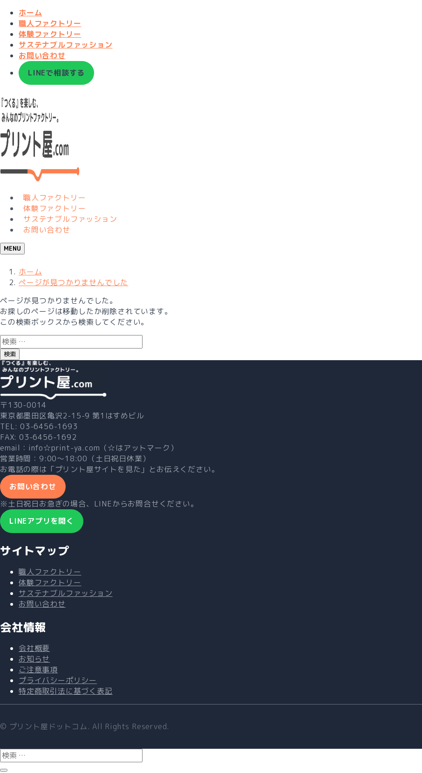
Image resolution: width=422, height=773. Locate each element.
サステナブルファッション (66, 45)
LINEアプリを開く (41, 521)
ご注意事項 (38, 669)
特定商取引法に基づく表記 (66, 691)
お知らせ (34, 659)
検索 (10, 354)
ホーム (30, 12)
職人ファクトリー (50, 23)
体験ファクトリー (50, 34)
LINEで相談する (56, 73)
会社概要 (34, 648)
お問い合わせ (42, 55)
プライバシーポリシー (58, 680)
